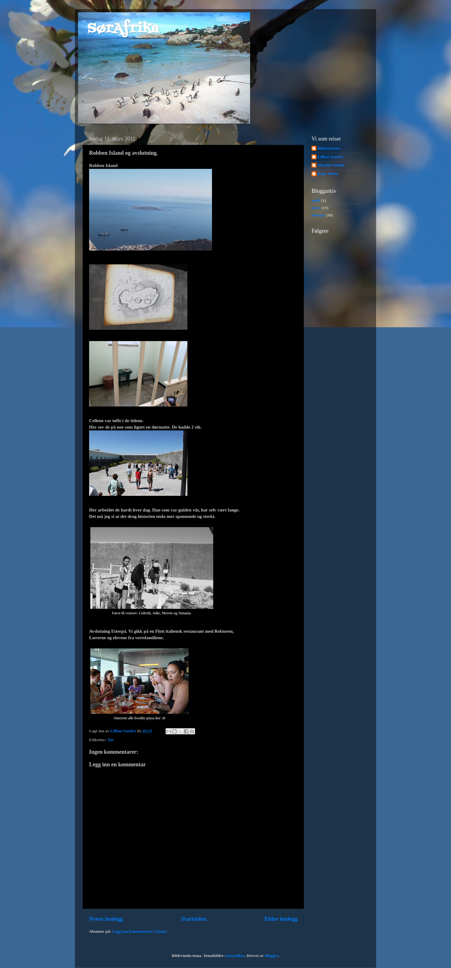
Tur (110, 739)
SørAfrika (123, 29)
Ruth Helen (328, 173)
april (316, 200)
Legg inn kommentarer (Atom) (139, 931)
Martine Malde (331, 165)
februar (318, 215)
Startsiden (193, 919)
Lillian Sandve (330, 156)
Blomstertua (328, 148)
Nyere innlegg (106, 919)
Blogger (271, 955)
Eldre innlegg (281, 919)
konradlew (235, 955)
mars (316, 207)
